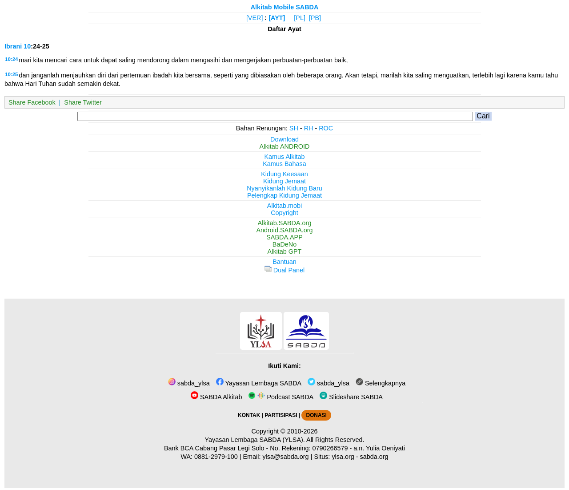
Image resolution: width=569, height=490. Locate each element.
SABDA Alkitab (216, 397)
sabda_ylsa (189, 383)
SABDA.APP (284, 237)
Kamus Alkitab (284, 156)
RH (308, 128)
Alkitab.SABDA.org (285, 223)
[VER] (254, 17)
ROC (326, 128)
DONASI (316, 415)
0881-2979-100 (216, 456)
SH (293, 128)
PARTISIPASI (280, 415)
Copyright (284, 212)
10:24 (11, 59)
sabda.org (374, 456)
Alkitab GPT (285, 251)
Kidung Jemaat (284, 181)
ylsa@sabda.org (285, 456)
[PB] (315, 17)
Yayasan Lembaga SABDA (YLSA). (255, 439)
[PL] (299, 17)
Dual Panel (284, 270)
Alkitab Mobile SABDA (285, 7)
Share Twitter (83, 102)
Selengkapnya (380, 383)
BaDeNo (284, 244)
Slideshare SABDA (351, 397)
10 (27, 46)
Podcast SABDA (280, 397)
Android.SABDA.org (284, 230)
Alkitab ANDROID (285, 146)
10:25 (11, 74)
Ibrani (13, 46)
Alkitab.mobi (284, 205)
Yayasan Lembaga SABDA (258, 383)
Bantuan (284, 261)
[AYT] (276, 17)
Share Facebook (32, 102)
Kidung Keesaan (284, 174)
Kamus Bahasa (284, 163)
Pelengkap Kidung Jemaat (284, 195)
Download (284, 139)
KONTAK (249, 415)
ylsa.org (343, 456)
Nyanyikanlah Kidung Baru (284, 188)
